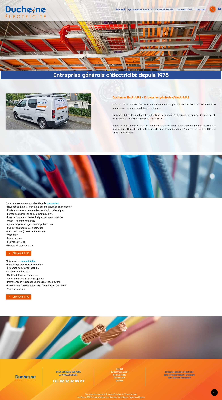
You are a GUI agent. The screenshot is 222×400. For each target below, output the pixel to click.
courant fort (53, 203)
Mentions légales (137, 397)
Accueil (118, 10)
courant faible (28, 261)
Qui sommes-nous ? (132, 10)
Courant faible (149, 10)
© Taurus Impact (129, 394)
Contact (176, 10)
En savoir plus (18, 253)
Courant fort (164, 10)
